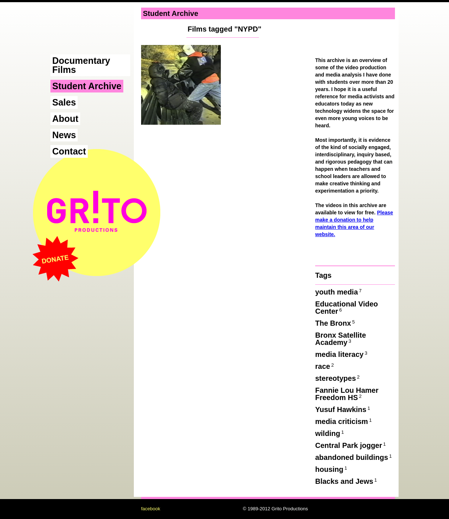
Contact (69, 151)
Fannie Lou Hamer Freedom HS (346, 393)
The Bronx (335, 323)
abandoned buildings (354, 457)
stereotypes (338, 378)
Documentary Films (81, 65)
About (65, 119)
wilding (330, 433)
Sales (64, 102)
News (64, 135)
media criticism (344, 421)
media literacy (341, 354)
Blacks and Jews (346, 481)
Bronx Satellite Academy (340, 338)
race (325, 366)
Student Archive (86, 86)
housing (331, 469)
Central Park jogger (351, 445)
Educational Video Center (346, 307)
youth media (339, 292)
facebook (150, 508)
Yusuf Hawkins (343, 409)
